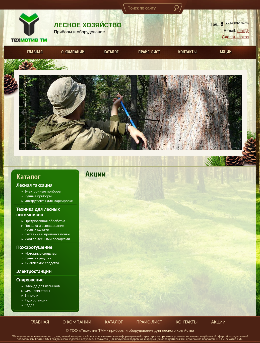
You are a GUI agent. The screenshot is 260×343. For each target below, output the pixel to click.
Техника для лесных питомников (38, 211)
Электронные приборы (43, 191)
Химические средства (42, 263)
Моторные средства (40, 253)
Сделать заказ (235, 37)
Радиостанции (36, 300)
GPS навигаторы (37, 291)
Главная (35, 52)
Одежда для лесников (42, 286)
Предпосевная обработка (45, 221)
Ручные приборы (38, 196)
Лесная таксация (34, 185)
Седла (29, 305)
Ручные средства (38, 258)
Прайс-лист (149, 52)
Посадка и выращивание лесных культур (44, 227)
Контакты (187, 52)
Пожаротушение (34, 247)
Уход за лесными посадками (47, 239)
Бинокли (31, 295)
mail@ (243, 31)
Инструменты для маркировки (49, 201)
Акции (226, 52)
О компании (73, 52)
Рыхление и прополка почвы (47, 234)
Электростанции (34, 271)
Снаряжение (30, 279)
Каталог (111, 52)
